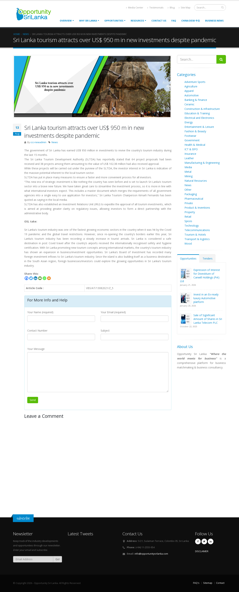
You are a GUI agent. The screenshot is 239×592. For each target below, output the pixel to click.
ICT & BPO (191, 149)
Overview (66, 20)
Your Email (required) (113, 312)
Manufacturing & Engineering (202, 162)
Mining (188, 176)
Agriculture (190, 86)
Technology (191, 225)
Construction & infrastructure (202, 109)
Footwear (190, 136)
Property (189, 212)
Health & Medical (194, 145)
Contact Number (37, 330)
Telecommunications (197, 230)
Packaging (190, 194)
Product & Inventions (197, 207)
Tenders (207, 258)
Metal (187, 171)
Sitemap (207, 583)
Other (187, 189)
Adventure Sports (194, 82)
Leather (189, 158)
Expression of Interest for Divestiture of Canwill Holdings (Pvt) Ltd (200, 275)
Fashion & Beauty (195, 131)
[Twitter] (31, 278)
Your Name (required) (40, 312)
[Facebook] (26, 278)
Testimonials (155, 7)
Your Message (36, 349)
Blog (171, 7)
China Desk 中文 (190, 20)
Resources (137, 20)
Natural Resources (195, 180)
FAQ (173, 20)
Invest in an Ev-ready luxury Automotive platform (205, 298)
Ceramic (189, 104)
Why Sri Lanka (88, 20)
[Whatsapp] (44, 278)
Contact (220, 583)
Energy (188, 122)
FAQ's (196, 583)
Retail (187, 216)
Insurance (190, 153)
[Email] (40, 278)
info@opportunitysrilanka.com (151, 553)
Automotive (191, 95)
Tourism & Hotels (195, 234)
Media (188, 167)
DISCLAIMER (201, 551)
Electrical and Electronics (199, 118)
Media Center (134, 7)
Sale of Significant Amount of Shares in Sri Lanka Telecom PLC (207, 318)
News (55, 142)
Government (192, 140)
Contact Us (158, 20)
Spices (188, 221)
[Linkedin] (35, 278)
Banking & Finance (195, 100)
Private (188, 203)
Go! (57, 559)
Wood (188, 243)
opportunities (113, 20)
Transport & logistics (197, 239)
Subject (105, 330)
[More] (49, 278)
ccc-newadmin (38, 142)
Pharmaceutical (193, 198)
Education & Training (197, 113)
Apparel (189, 91)
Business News (214, 20)
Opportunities (188, 258)
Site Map (184, 7)
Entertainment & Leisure (199, 127)
